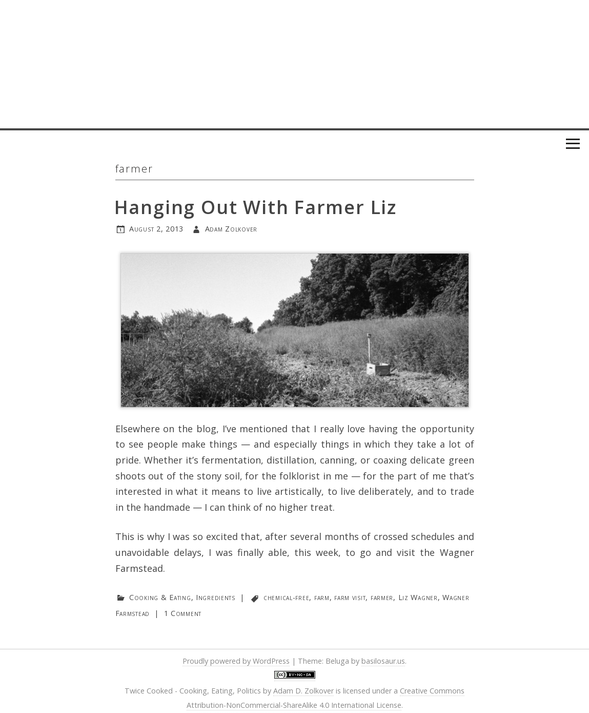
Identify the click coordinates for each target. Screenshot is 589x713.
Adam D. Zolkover (303, 691)
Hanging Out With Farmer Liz (255, 207)
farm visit (349, 597)
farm (322, 597)
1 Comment (182, 613)
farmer (382, 597)
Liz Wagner (418, 597)
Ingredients (215, 597)
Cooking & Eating (160, 597)
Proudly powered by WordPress (236, 661)
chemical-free (286, 597)
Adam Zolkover (231, 229)
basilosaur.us (383, 661)
